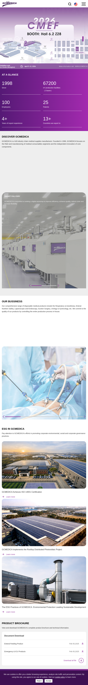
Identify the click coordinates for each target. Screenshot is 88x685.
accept (48, 681)
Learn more (10, 38)
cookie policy (60, 677)
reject (39, 681)
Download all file (74, 660)
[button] (83, 38)
